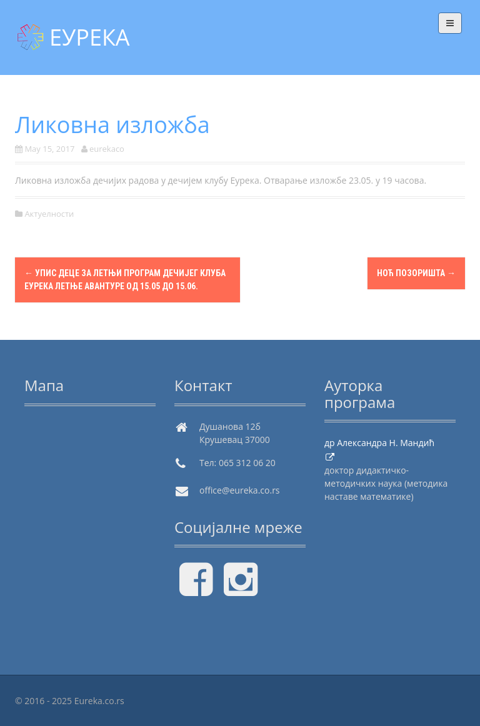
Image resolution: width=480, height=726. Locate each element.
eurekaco (106, 148)
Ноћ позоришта (416, 273)
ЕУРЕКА (89, 37)
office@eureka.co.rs (239, 490)
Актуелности (49, 213)
